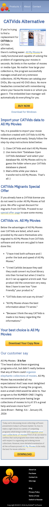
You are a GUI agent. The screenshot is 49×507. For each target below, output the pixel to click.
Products (16, 6)
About (27, 6)
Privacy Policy (34, 492)
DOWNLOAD (24, 454)
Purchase (32, 473)
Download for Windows (23, 111)
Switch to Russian (35, 499)
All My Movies (33, 52)
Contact (37, 6)
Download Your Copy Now (24, 343)
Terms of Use (34, 496)
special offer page (10, 212)
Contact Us (33, 477)
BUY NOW (24, 106)
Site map (32, 481)
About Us (32, 469)
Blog (30, 488)
